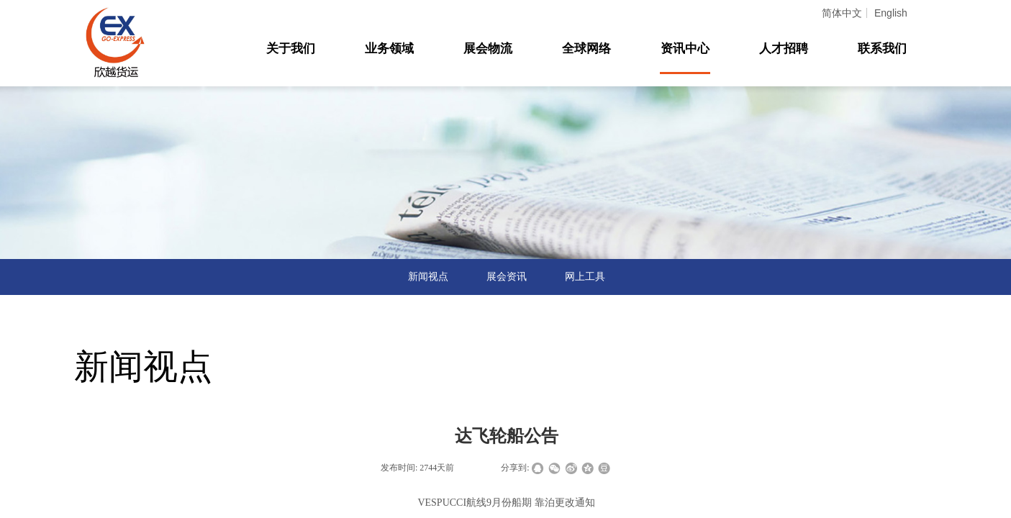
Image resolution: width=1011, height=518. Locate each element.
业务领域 (389, 48)
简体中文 (842, 13)
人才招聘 (783, 48)
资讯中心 (685, 48)
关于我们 (290, 48)
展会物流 (487, 48)
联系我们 (882, 48)
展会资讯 (506, 276)
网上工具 (585, 276)
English (890, 13)
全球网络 (586, 48)
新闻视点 (428, 276)
